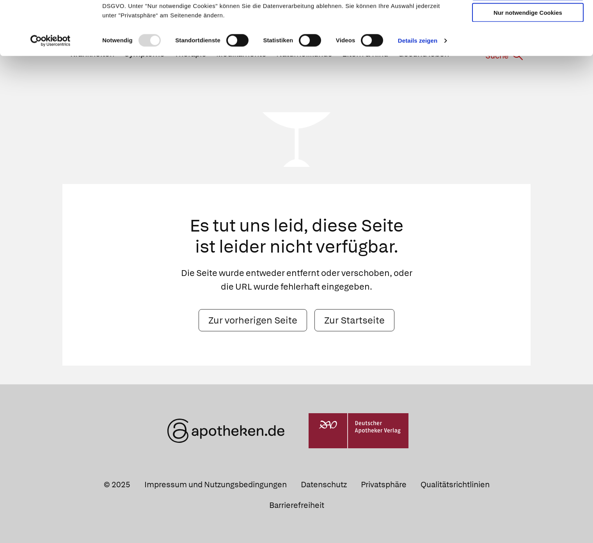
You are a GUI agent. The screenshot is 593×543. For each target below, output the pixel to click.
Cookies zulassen (527, 19)
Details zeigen (417, 91)
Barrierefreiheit (296, 505)
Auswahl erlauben (528, 41)
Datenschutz (324, 484)
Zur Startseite (354, 320)
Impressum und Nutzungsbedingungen (215, 484)
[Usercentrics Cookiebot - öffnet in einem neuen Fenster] (50, 91)
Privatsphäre (384, 484)
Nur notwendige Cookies (528, 63)
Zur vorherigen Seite (252, 320)
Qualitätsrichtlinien (455, 484)
